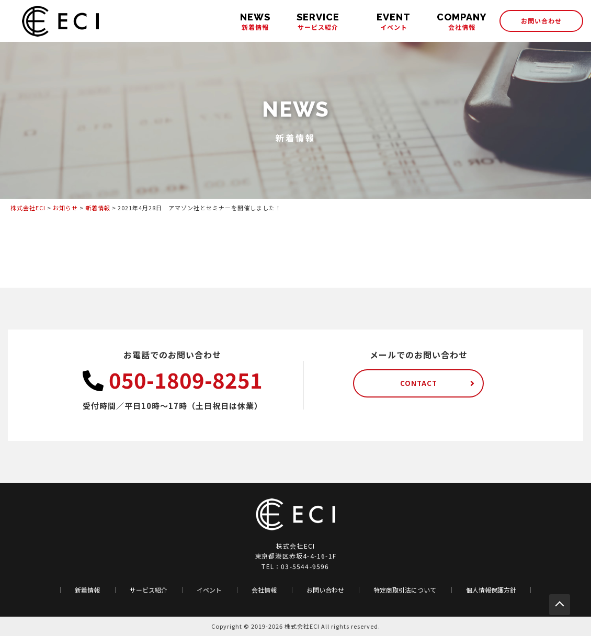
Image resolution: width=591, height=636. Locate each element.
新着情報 (255, 21)
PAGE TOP (559, 604)
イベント (394, 21)
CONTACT (418, 383)
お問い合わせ (541, 20)
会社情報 (461, 21)
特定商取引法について (404, 590)
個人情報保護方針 (491, 590)
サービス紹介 (318, 21)
